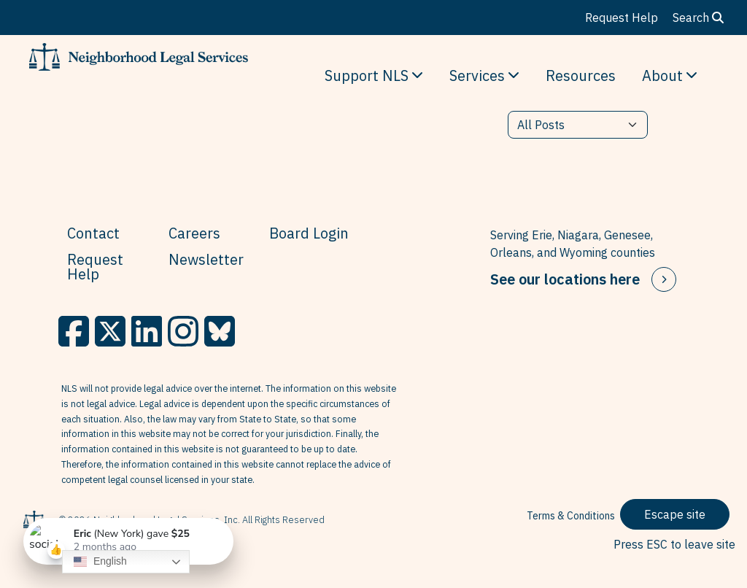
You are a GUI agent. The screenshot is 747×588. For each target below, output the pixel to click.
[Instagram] (183, 331)
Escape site (674, 514)
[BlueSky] (219, 331)
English (100, 561)
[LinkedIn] (146, 331)
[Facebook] (73, 331)
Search (698, 17)
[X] (110, 331)
